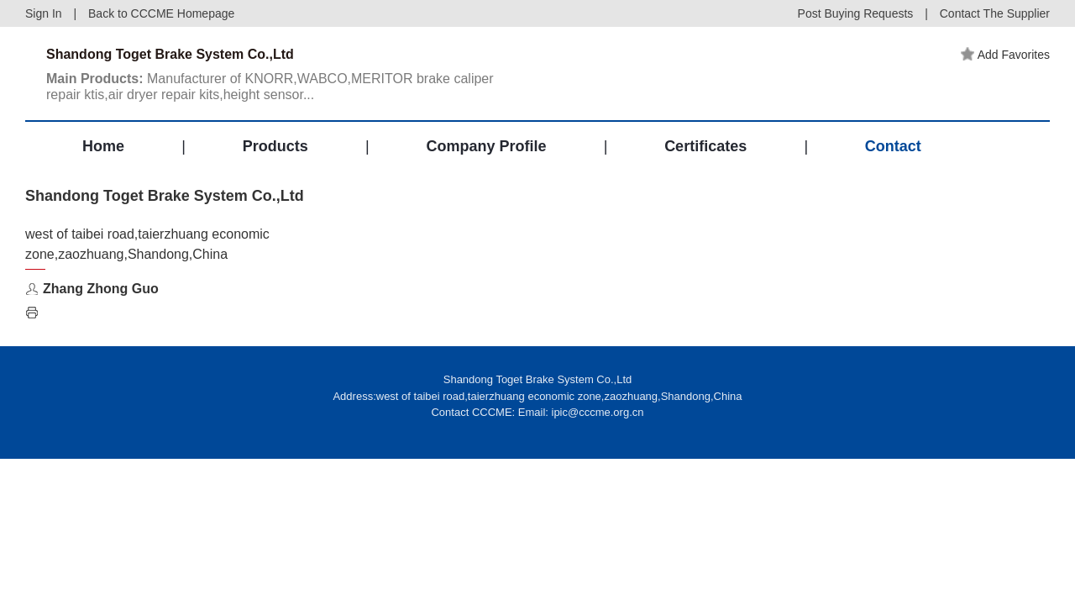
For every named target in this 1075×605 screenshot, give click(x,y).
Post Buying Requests (856, 13)
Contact (893, 146)
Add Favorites (1005, 54)
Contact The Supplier (995, 13)
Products (275, 146)
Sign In (43, 13)
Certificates (705, 146)
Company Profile (486, 146)
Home (103, 146)
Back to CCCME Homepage (161, 13)
